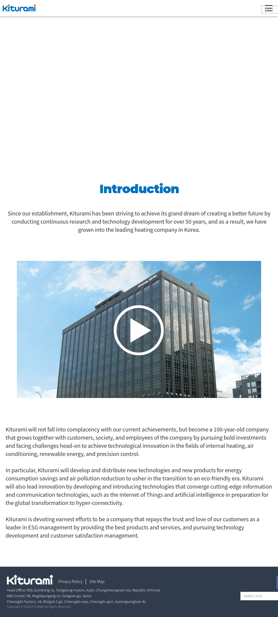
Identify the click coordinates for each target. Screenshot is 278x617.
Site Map (97, 581)
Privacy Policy (70, 581)
